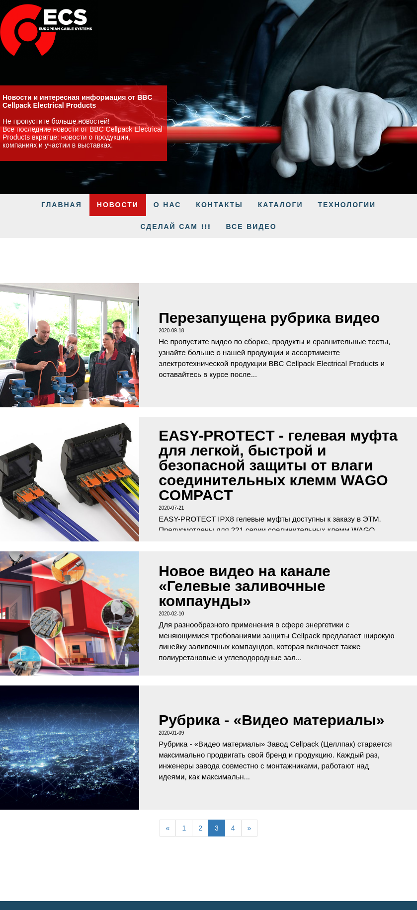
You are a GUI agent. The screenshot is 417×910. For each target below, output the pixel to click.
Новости (118, 205)
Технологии (347, 205)
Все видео (251, 227)
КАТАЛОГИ (280, 205)
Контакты (219, 205)
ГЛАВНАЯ (61, 205)
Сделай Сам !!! (175, 227)
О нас (167, 205)
